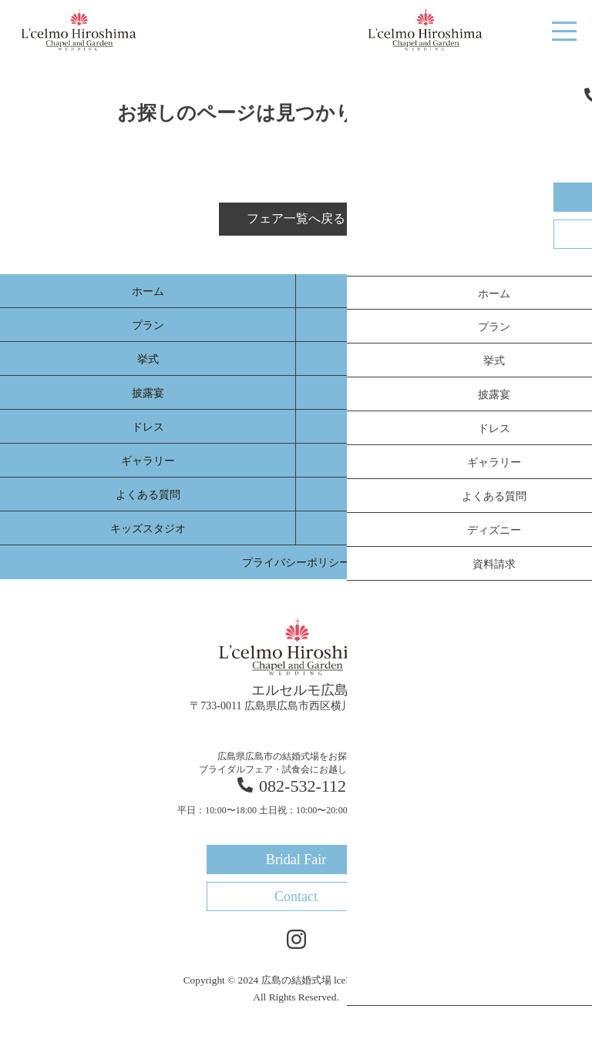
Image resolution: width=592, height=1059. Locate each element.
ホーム (148, 291)
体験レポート (444, 393)
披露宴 (148, 393)
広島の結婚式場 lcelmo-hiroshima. (335, 980)
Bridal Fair (497, 30)
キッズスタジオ (148, 529)
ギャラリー (148, 461)
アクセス (444, 495)
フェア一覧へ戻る (296, 218)
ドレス (148, 427)
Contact (296, 896)
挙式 (148, 359)
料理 (444, 359)
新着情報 (444, 427)
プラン (148, 325)
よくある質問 (148, 495)
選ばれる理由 (444, 325)
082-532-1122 (296, 786)
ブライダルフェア (444, 291)
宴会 (444, 461)
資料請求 (444, 529)
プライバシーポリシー (296, 562)
